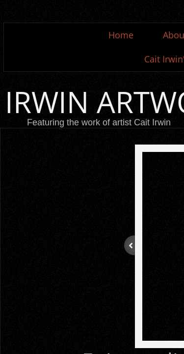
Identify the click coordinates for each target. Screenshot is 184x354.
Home (120, 35)
